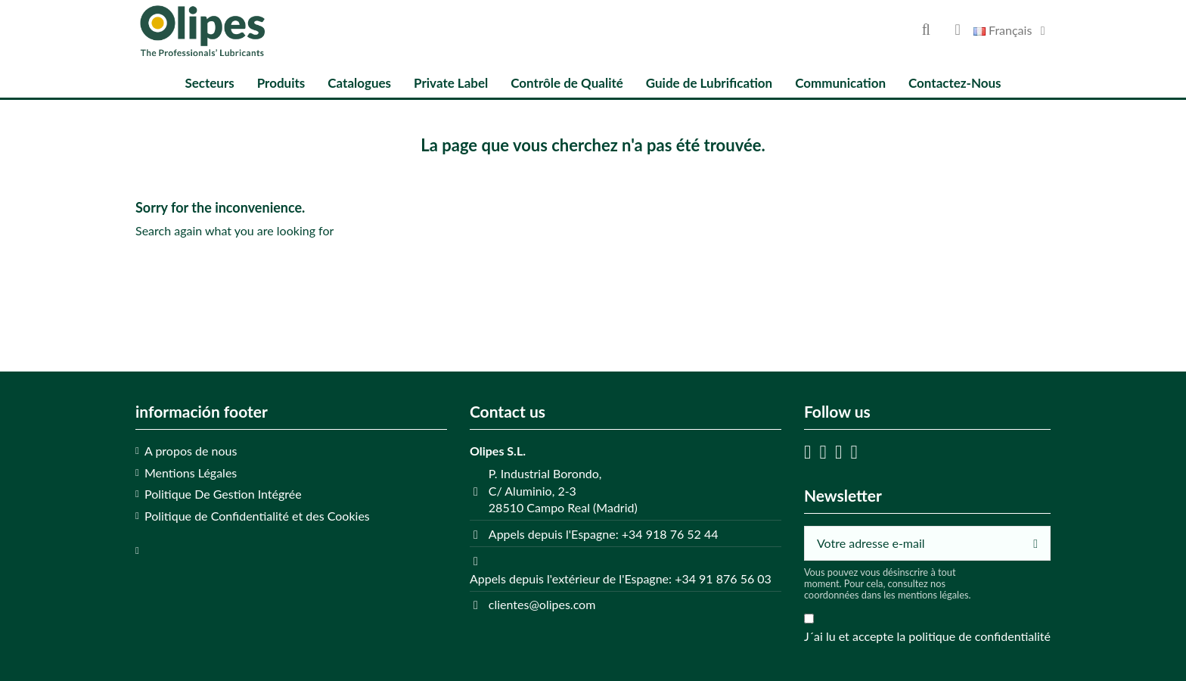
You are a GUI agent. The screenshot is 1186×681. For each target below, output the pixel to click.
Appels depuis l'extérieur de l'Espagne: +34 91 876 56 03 (621, 578)
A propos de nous (190, 450)
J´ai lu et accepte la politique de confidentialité (927, 636)
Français (1012, 30)
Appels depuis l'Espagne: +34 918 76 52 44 (604, 534)
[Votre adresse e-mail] (913, 543)
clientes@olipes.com (542, 604)
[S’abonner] (1035, 543)
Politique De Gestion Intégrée (223, 494)
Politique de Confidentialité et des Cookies (257, 515)
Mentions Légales (190, 472)
